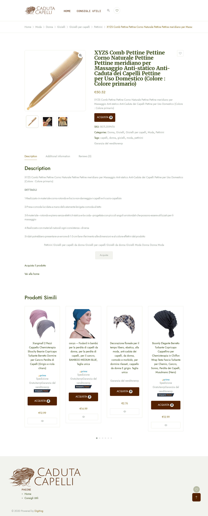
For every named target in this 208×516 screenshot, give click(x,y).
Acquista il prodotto (35, 265)
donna (112, 138)
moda (130, 138)
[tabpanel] (42, 366)
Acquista (104, 255)
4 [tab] (105, 438)
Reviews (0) (85, 156)
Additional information (58, 156)
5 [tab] (108, 438)
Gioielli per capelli (136, 132)
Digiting (39, 511)
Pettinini (160, 132)
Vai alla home (32, 274)
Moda (151, 132)
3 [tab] (102, 438)
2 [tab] (99, 438)
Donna (111, 132)
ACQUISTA (105, 117)
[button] (108, 10)
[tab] (31, 157)
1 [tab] (96, 438)
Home (67, 11)
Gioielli (120, 132)
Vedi (42, 421)
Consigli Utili (31, 498)
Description (31, 156)
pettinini (138, 138)
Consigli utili (89, 11)
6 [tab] (111, 438)
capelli (104, 138)
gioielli (121, 138)
